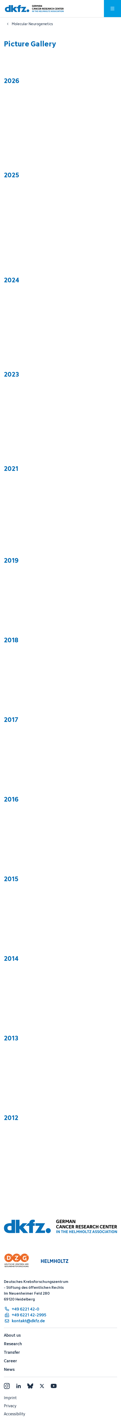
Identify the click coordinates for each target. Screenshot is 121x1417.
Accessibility (14, 1414)
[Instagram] (7, 1386)
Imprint (10, 1398)
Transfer (12, 1352)
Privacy (10, 1406)
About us (12, 1335)
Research (13, 1344)
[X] (42, 1386)
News (9, 1369)
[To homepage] (34, 8)
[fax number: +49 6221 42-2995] (25, 1315)
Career (10, 1361)
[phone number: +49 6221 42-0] (25, 1309)
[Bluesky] (30, 1386)
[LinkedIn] (18, 1386)
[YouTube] (54, 1386)
